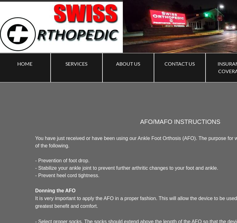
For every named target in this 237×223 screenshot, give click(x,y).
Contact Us (179, 64)
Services (76, 64)
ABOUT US (128, 64)
